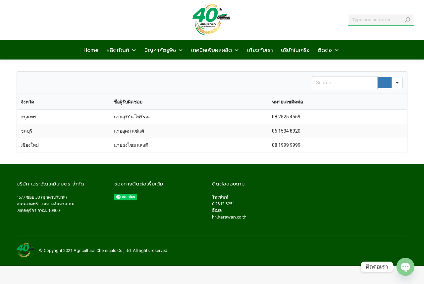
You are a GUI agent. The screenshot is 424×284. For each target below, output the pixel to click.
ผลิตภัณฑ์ (121, 61)
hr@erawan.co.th (229, 217)
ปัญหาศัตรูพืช (163, 61)
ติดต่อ (328, 61)
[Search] (381, 32)
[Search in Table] (345, 82)
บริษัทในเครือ (295, 61)
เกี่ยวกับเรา (260, 61)
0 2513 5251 (223, 204)
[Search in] (397, 82)
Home (90, 61)
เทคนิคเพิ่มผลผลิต (215, 61)
